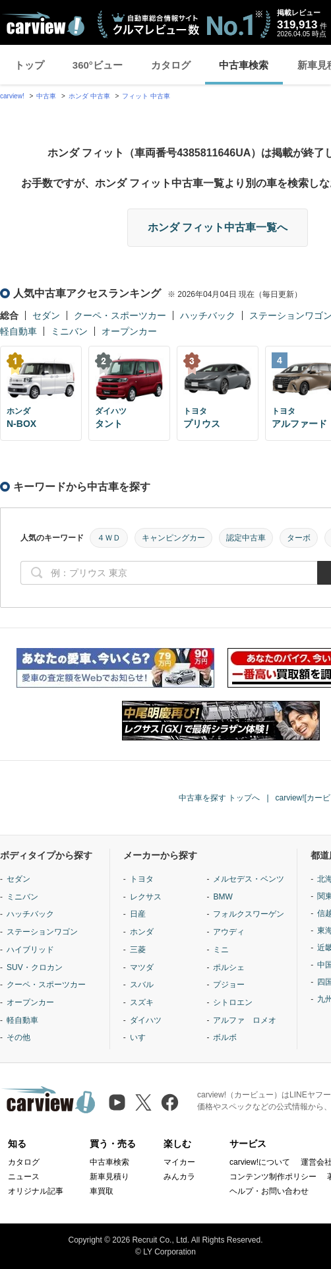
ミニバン (69, 331)
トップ (29, 65)
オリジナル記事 (35, 1191)
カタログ (171, 65)
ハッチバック (207, 315)
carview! (12, 96)
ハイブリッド (30, 949)
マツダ (142, 967)
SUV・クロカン (35, 967)
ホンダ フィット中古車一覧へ (217, 227)
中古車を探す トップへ (219, 798)
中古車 (46, 96)
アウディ (229, 931)
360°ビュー (98, 65)
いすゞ (142, 1037)
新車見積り (109, 1176)
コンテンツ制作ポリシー (272, 1176)
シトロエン (233, 1002)
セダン (46, 315)
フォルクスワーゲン (248, 914)
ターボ (299, 537)
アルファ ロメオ (244, 1020)
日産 (138, 914)
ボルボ (225, 1037)
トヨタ (142, 879)
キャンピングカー (173, 537)
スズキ (142, 1002)
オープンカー (129, 331)
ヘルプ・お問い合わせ (269, 1191)
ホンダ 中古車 (89, 96)
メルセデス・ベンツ (248, 879)
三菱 (138, 949)
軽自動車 (18, 331)
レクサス (146, 896)
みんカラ (179, 1176)
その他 (18, 1037)
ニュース (24, 1176)
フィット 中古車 (146, 96)
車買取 (101, 1191)
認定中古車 (246, 537)
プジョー (229, 984)
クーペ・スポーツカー (120, 315)
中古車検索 (243, 65)
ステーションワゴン (42, 931)
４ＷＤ (109, 537)
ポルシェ (229, 967)
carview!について (259, 1162)
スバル (142, 984)
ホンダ (142, 931)
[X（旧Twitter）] (143, 1102)
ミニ (221, 949)
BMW (222, 896)
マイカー (179, 1162)
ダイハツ (146, 1020)
